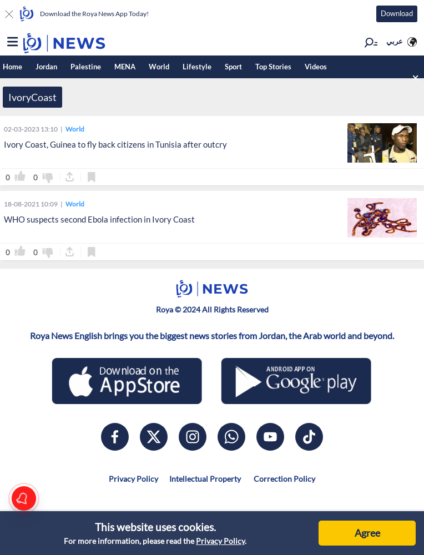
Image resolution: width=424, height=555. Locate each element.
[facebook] (115, 437)
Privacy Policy (220, 541)
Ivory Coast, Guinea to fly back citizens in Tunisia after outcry (115, 144)
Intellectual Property (205, 478)
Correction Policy (283, 478)
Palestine (85, 66)
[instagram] (192, 437)
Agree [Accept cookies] (367, 533)
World (159, 66)
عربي (394, 41)
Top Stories (273, 66)
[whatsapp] (231, 437)
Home (12, 66)
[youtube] (270, 437)
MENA (124, 66)
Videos (316, 66)
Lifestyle (197, 66)
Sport (233, 66)
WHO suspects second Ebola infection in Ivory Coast (99, 219)
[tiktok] (309, 437)
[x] (154, 437)
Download (397, 13)
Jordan (46, 66)
